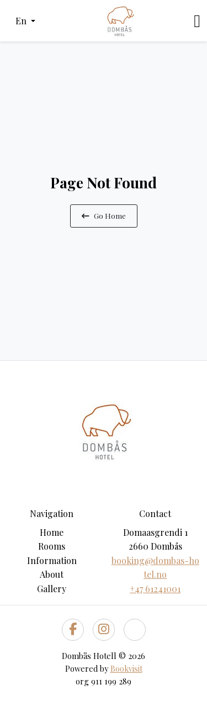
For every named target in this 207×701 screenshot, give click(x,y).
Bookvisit (126, 668)
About (51, 574)
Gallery (51, 588)
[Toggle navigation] (197, 21)
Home (51, 532)
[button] (25, 21)
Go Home (104, 215)
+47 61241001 (155, 588)
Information (52, 560)
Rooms (51, 546)
